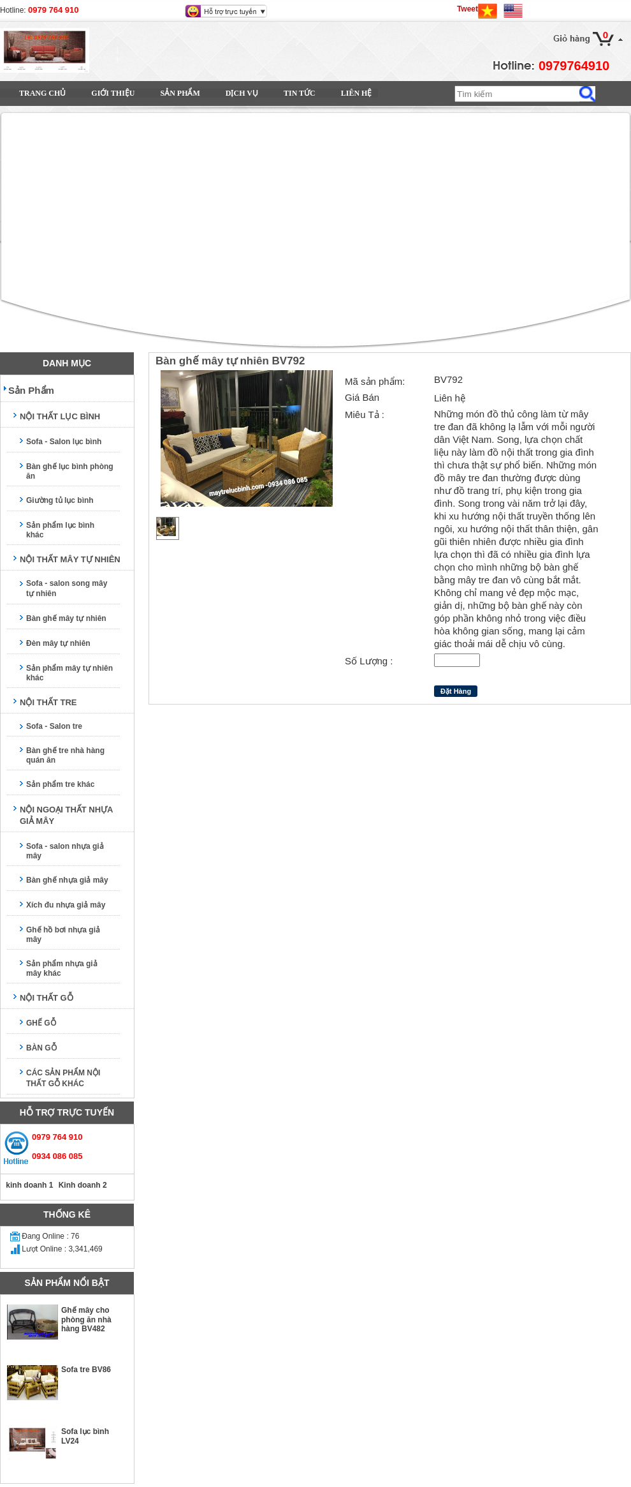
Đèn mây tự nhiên (58, 643)
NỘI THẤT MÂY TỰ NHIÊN (70, 559)
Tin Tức (300, 93)
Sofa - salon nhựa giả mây (65, 851)
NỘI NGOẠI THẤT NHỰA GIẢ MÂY (66, 815)
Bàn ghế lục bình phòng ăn (69, 471)
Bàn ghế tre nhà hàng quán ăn (65, 755)
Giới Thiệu (112, 93)
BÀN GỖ (41, 1047)
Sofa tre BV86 (86, 1369)
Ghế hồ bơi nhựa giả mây (63, 934)
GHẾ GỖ (41, 1023)
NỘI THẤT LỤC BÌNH (60, 416)
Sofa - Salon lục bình (63, 441)
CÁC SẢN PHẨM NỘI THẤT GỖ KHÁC (63, 1078)
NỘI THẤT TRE (48, 702)
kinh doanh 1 (28, 1185)
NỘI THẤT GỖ (46, 998)
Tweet (467, 8)
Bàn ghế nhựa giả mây (67, 880)
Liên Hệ (356, 93)
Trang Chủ (42, 93)
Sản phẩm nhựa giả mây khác (62, 968)
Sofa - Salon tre (54, 726)
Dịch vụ (242, 93)
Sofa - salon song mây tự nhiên (66, 588)
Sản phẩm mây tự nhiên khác (69, 673)
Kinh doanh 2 (81, 1185)
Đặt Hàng (455, 691)
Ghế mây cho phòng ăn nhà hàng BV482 (86, 1319)
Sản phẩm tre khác (60, 784)
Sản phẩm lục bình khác (60, 530)
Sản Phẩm (179, 93)
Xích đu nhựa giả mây (65, 904)
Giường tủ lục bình (60, 500)
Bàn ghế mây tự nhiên (66, 618)
